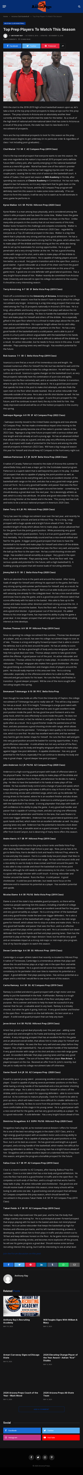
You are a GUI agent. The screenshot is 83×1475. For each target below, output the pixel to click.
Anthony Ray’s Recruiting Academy (16, 1321)
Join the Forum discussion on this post (22, 1253)
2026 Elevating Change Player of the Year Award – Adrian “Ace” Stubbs (60, 1357)
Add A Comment (41, 1409)
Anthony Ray (17, 36)
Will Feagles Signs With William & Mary (60, 1321)
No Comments (10, 39)
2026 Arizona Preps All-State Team (58, 1394)
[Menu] (4, 6)
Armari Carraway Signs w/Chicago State (21, 1356)
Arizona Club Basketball (14, 23)
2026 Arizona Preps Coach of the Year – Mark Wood (20, 1394)
